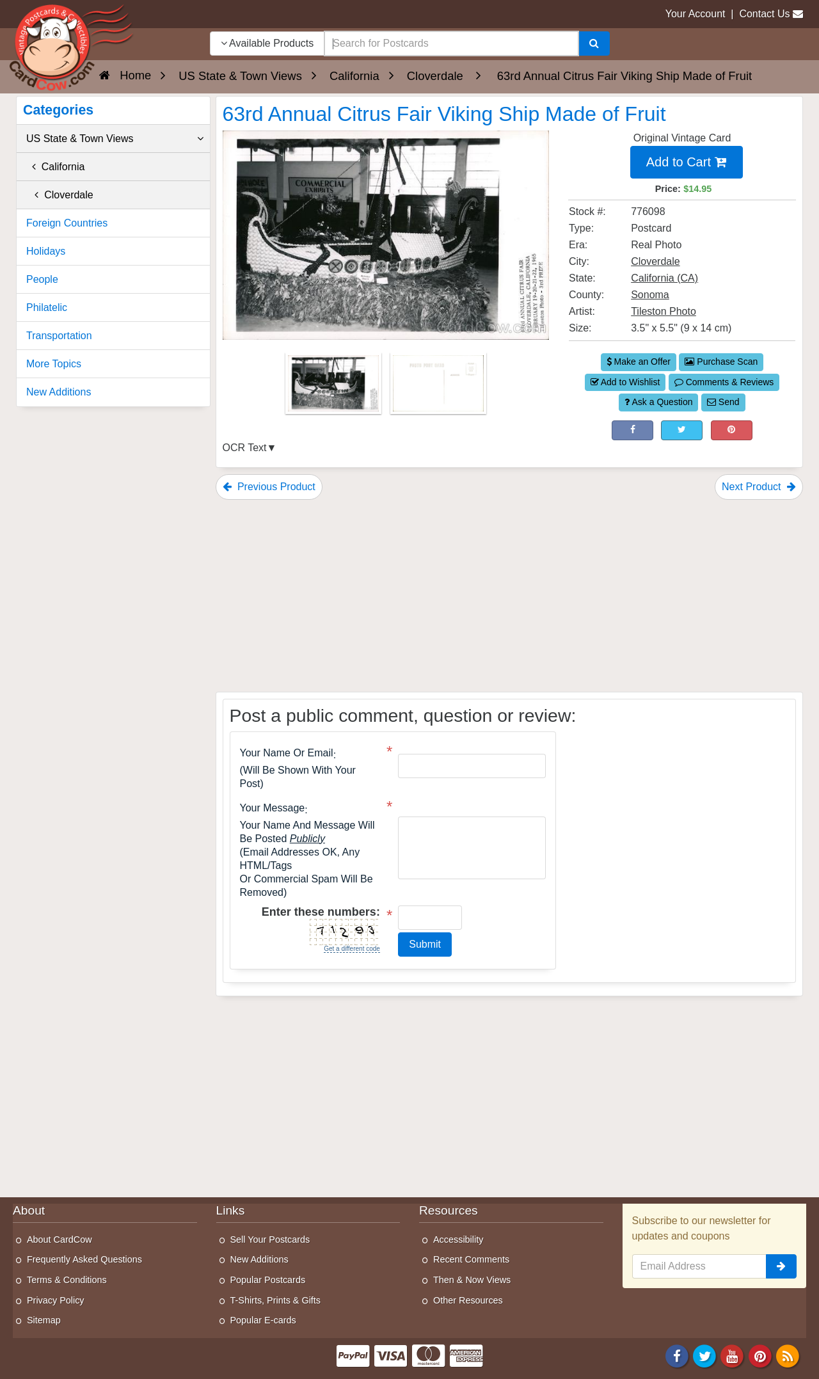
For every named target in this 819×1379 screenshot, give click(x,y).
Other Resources (468, 1300)
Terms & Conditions (67, 1280)
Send (723, 402)
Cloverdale (59, 194)
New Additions (58, 392)
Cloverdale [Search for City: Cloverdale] (655, 261)
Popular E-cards (263, 1320)
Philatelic (46, 307)
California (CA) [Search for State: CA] (664, 278)
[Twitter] (704, 1355)
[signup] (781, 1266)
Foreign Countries (66, 223)
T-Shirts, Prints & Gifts (275, 1300)
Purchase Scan (721, 361)
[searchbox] (451, 43)
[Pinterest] (760, 1355)
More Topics (53, 363)
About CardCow (59, 1239)
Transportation (59, 335)
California (55, 166)
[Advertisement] (510, 595)
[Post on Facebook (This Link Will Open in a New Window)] (632, 430)
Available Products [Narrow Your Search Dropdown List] (267, 43)
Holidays (45, 251)
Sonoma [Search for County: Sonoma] (650, 294)
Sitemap (44, 1320)
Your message (272, 808)
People (42, 279)
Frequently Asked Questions (84, 1259)
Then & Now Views (472, 1280)
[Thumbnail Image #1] (334, 387)
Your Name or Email (286, 753)
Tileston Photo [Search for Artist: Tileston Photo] (663, 311)
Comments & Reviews (724, 382)
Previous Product (269, 486)
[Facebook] (677, 1355)
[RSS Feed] (787, 1355)
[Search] (594, 43)
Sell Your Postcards (270, 1239)
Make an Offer (639, 361)
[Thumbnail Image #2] (438, 387)
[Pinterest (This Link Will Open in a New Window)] (731, 430)
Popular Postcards (268, 1280)
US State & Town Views (114, 139)
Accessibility (458, 1239)
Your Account (695, 13)
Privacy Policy (55, 1300)
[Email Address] (699, 1266)
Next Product (759, 486)
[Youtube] (732, 1355)
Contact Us (764, 13)
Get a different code (352, 948)
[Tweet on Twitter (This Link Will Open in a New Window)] (682, 430)
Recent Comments (471, 1259)
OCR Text (245, 447)
